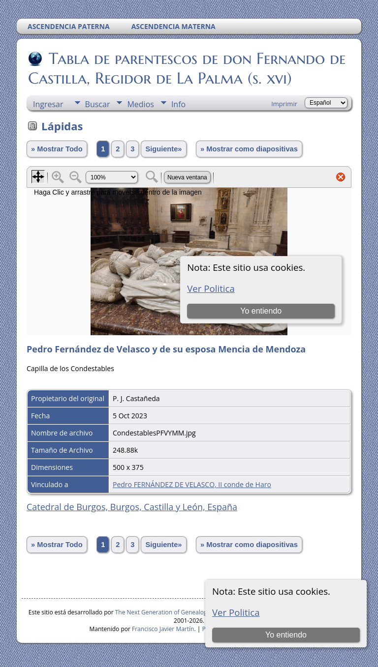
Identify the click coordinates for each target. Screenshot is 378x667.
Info (178, 104)
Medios (140, 104)
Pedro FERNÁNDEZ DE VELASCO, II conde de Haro (192, 484)
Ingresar (48, 104)
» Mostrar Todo (57, 149)
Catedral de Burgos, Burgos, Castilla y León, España (132, 507)
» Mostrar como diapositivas (249, 149)
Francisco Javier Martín (163, 629)
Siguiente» (163, 149)
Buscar (97, 104)
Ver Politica (236, 612)
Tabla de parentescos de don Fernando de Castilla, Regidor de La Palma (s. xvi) (187, 68)
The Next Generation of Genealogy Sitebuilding (179, 612)
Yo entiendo (286, 635)
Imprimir (284, 103)
